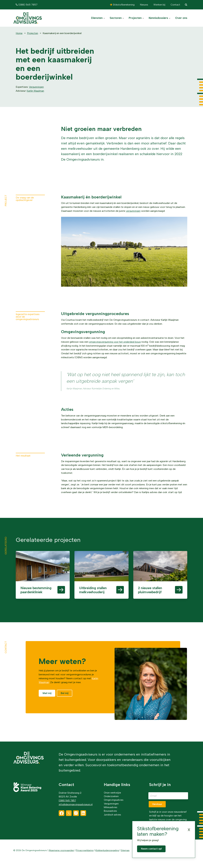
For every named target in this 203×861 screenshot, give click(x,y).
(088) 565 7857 (26, 4)
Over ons (181, 18)
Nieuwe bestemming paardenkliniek (34, 593)
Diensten (98, 18)
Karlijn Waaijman (35, 90)
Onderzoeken (111, 795)
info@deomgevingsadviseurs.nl (76, 802)
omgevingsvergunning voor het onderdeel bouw (116, 341)
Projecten (136, 18)
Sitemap (123, 850)
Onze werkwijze (112, 791)
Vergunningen (36, 86)
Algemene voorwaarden (61, 850)
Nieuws (143, 4)
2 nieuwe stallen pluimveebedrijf (153, 591)
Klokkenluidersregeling (105, 850)
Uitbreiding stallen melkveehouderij (95, 593)
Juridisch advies (113, 814)
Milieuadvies (111, 806)
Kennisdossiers (159, 18)
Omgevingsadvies (114, 798)
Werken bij (159, 4)
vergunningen (133, 210)
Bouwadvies (111, 810)
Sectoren (117, 18)
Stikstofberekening (122, 4)
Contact (175, 4)
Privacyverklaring (84, 850)
